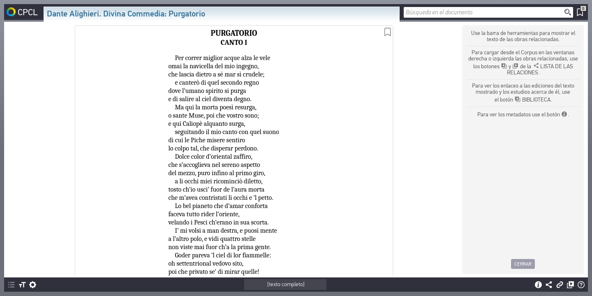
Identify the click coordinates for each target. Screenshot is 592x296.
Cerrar (523, 264)
